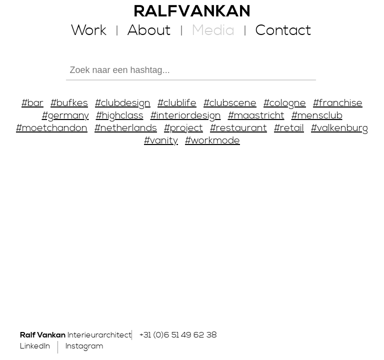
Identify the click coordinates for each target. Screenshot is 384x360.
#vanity (161, 140)
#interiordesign (185, 116)
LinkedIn (35, 346)
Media (213, 31)
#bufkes (69, 103)
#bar (33, 103)
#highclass (120, 116)
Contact (284, 31)
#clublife (177, 103)
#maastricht (256, 116)
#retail (289, 128)
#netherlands (125, 128)
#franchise (337, 103)
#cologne (285, 103)
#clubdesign (122, 103)
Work (88, 31)
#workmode (212, 140)
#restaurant (238, 128)
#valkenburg (339, 128)
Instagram (85, 346)
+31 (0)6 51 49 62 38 (178, 335)
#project (183, 128)
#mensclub (317, 116)
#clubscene (230, 103)
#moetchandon (52, 128)
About (149, 31)
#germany (65, 116)
